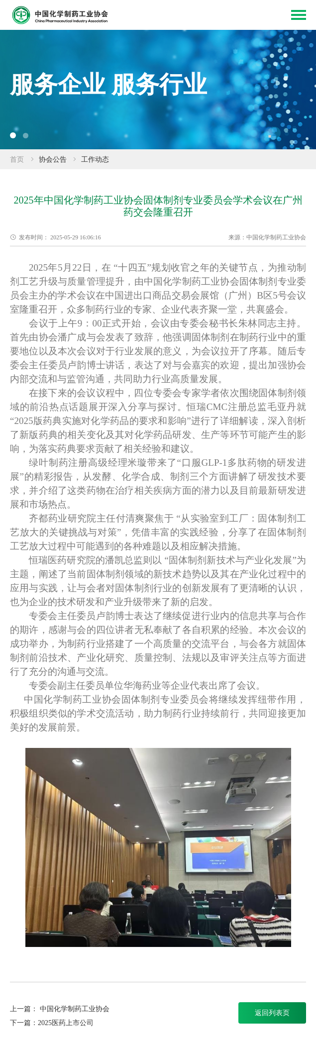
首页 (17, 159)
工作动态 (95, 159)
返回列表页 (272, 1013)
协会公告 (53, 159)
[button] (13, 135)
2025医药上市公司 (66, 1023)
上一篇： (25, 1009)
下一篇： (24, 1023)
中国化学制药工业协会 (74, 1009)
